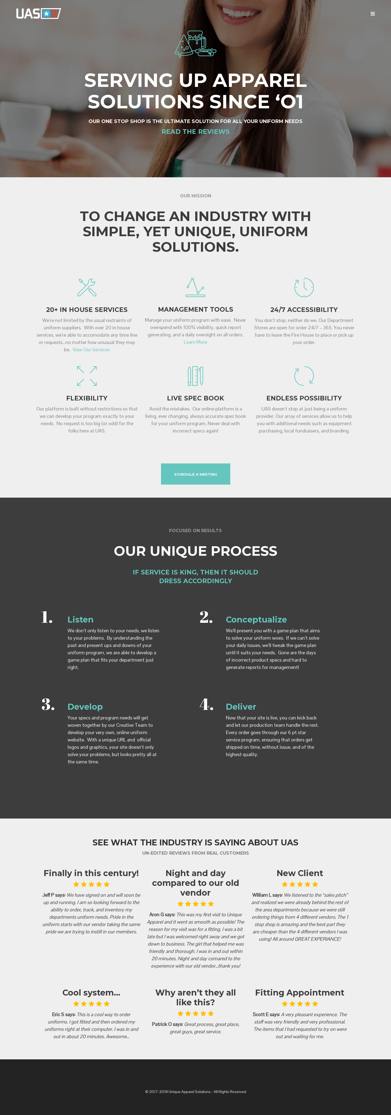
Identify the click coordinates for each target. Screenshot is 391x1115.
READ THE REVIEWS (196, 131)
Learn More (195, 342)
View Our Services (91, 349)
